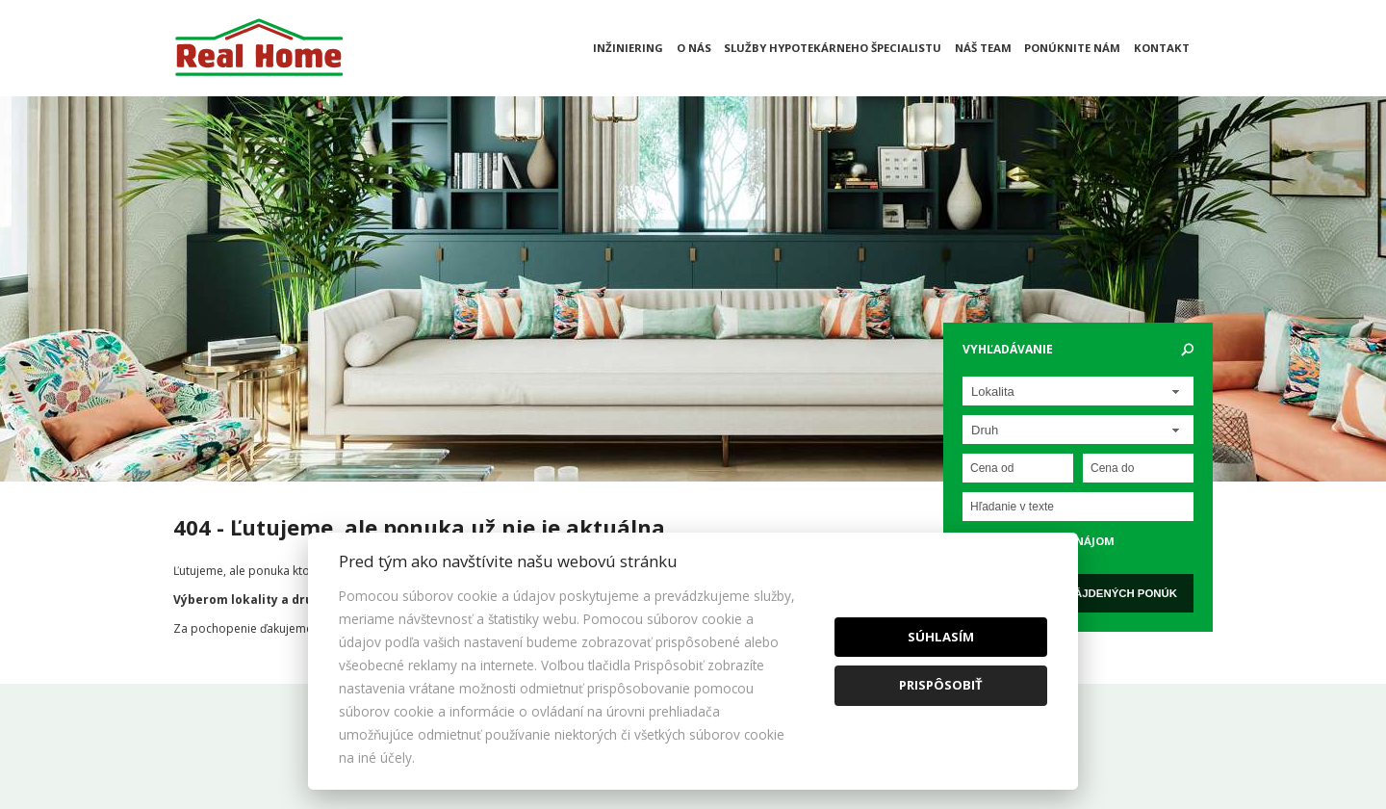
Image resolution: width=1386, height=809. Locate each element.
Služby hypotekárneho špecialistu (832, 47)
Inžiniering (628, 47)
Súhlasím (941, 636)
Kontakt (1162, 47)
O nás (694, 47)
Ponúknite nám (1072, 47)
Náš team (983, 47)
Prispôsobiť (941, 684)
